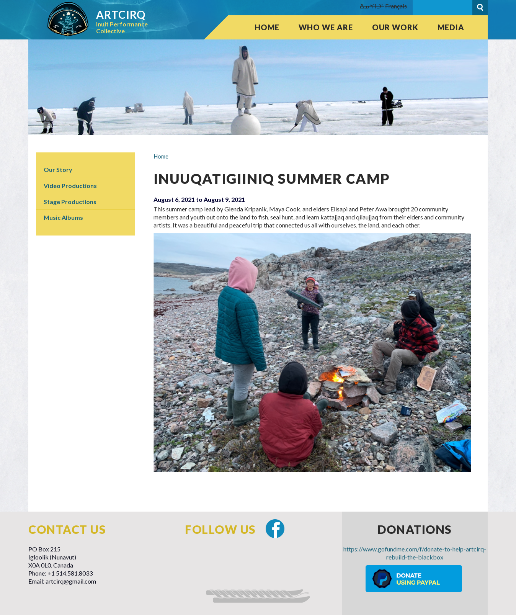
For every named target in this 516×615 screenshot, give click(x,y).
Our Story (58, 169)
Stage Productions (70, 201)
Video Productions (70, 185)
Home (267, 27)
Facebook (275, 528)
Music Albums (63, 217)
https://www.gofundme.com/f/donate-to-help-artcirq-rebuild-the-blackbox (414, 553)
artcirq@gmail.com (71, 581)
